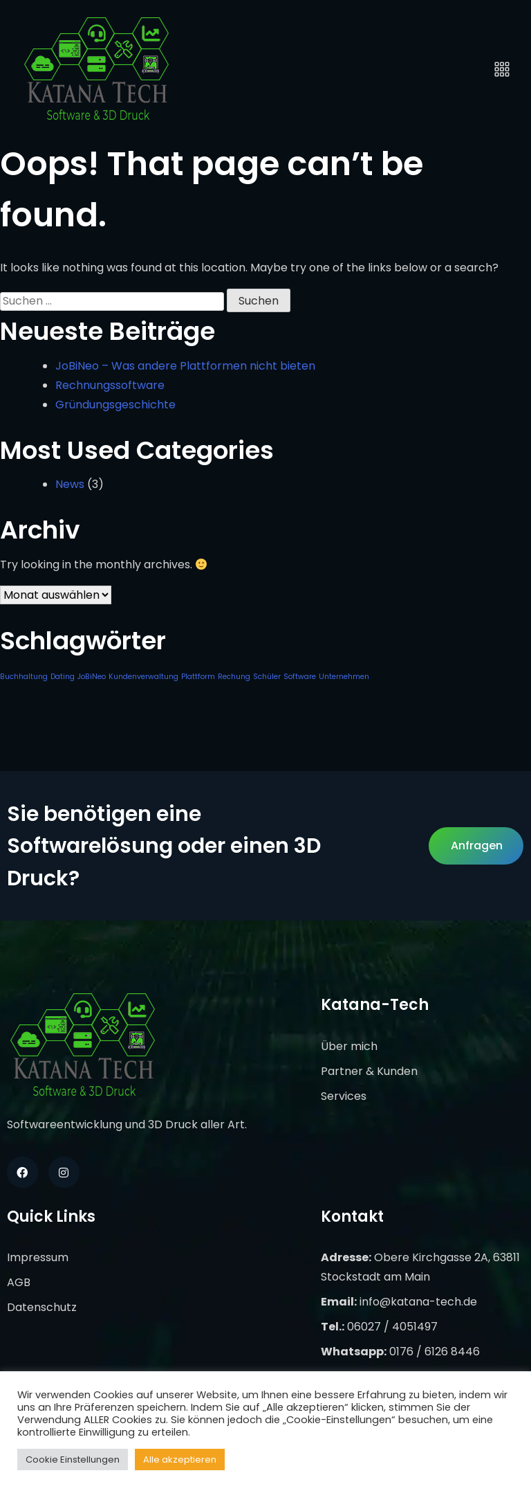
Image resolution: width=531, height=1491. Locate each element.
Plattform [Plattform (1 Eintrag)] (198, 676)
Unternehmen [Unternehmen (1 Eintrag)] (344, 676)
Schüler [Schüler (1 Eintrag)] (267, 676)
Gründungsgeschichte (115, 405)
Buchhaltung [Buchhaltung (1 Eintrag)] (24, 676)
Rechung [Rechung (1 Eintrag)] (234, 676)
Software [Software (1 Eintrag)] (299, 676)
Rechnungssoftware (110, 385)
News (69, 484)
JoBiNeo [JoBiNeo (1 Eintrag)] (91, 676)
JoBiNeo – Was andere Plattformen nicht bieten (185, 366)
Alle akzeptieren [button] (179, 1459)
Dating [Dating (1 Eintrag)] (62, 676)
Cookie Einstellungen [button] (73, 1459)
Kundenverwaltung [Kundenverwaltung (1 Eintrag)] (143, 676)
